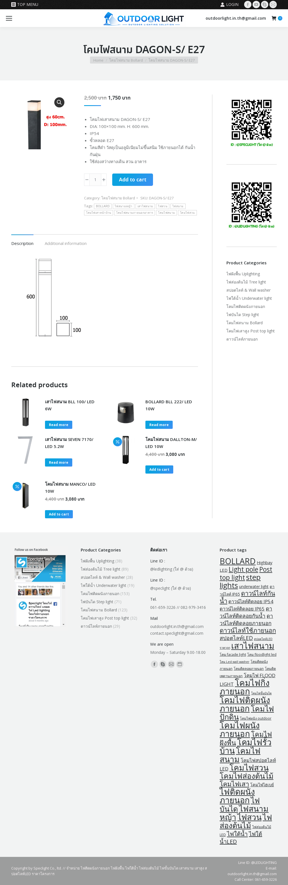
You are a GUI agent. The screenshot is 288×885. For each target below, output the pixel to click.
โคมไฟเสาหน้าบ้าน (98, 212)
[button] (59, 102)
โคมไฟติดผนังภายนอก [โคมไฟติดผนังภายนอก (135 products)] (245, 704)
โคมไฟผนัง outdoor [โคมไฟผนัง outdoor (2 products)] (255, 718)
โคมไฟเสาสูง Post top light (250, 331)
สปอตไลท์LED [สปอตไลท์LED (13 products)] (236, 638)
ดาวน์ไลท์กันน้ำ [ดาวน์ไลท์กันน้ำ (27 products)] (247, 597)
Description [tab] (22, 243)
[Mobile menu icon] (9, 18)
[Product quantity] (95, 180)
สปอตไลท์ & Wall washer (248, 290)
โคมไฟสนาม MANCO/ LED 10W (70, 487)
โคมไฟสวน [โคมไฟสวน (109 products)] (249, 767)
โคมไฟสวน (187, 212)
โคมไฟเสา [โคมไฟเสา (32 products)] (234, 784)
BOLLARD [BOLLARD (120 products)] (238, 561)
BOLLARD (103, 206)
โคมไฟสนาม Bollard (118, 198)
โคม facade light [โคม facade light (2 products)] (233, 654)
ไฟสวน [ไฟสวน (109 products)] (249, 817)
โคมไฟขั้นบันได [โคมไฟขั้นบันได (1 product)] (261, 693)
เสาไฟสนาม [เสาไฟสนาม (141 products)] (252, 645)
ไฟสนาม (178, 206)
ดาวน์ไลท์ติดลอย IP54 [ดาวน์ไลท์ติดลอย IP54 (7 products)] (250, 601)
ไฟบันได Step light (242, 314)
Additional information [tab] (66, 243)
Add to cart (132, 180)
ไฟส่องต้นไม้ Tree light (246, 282)
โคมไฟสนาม (166, 212)
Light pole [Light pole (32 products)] (243, 569)
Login (229, 4)
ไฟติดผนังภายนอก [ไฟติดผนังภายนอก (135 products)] (237, 796)
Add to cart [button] (159, 469)
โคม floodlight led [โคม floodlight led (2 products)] (261, 654)
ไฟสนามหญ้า (123, 206)
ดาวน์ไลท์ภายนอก (242, 339)
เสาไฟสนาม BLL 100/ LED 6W (69, 405)
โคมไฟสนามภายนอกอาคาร (134, 212)
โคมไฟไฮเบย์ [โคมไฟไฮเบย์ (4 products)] (262, 784)
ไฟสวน (162, 206)
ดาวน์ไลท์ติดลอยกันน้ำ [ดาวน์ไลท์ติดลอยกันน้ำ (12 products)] (246, 612)
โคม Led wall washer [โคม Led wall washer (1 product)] (234, 662)
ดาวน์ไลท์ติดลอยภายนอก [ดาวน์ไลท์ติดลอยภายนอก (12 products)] (246, 619)
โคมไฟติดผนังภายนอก (245, 306)
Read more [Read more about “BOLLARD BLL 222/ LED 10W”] (159, 424)
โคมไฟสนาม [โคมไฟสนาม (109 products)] (240, 754)
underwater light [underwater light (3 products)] (254, 586)
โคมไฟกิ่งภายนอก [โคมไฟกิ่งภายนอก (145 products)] (244, 687)
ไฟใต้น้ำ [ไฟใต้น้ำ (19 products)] (237, 834)
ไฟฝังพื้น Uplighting (243, 273)
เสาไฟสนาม (145, 206)
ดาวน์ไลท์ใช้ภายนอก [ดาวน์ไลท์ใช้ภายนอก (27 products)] (248, 630)
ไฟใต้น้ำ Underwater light (249, 298)
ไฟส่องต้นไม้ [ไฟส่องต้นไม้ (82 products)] (246, 821)
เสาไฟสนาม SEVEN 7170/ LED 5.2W (69, 442)
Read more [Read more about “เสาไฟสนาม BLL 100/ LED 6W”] (58, 424)
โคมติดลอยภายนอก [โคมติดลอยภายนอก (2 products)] (249, 668)
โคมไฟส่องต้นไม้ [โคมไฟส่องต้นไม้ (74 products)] (246, 776)
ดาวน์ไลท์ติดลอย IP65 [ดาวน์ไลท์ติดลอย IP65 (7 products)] (242, 608)
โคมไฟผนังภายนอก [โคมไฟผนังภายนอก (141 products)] (240, 729)
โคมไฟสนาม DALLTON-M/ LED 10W (171, 442)
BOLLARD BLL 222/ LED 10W (168, 405)
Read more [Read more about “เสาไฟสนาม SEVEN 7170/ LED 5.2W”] (58, 462)
